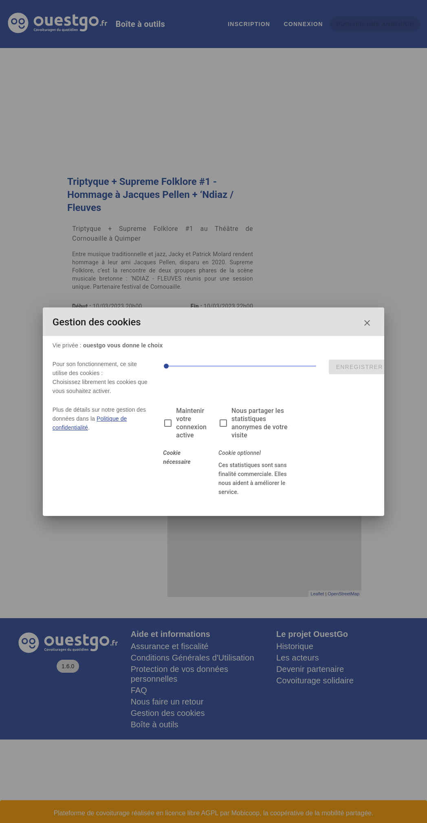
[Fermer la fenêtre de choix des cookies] (367, 323)
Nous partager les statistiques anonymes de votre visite (259, 423)
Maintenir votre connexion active (191, 423)
